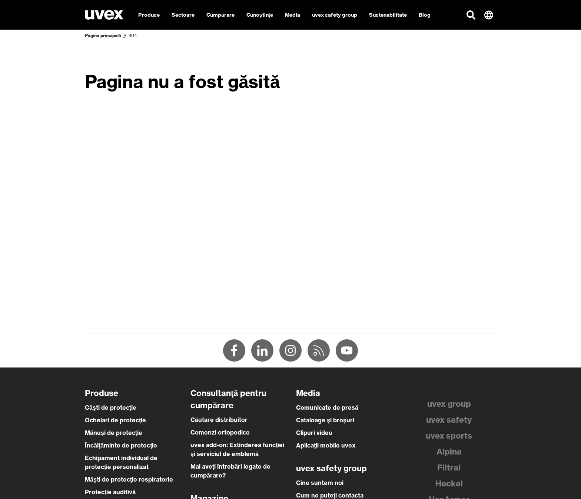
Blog (425, 14)
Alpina (449, 451)
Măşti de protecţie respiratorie (129, 479)
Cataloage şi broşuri (325, 420)
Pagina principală (103, 35)
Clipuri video (314, 432)
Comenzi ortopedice (220, 432)
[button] (471, 14)
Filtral (449, 467)
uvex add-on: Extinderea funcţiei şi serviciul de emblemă (237, 449)
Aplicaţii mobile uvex (325, 445)
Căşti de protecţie (110, 407)
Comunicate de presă (327, 407)
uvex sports (449, 435)
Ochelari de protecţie (115, 420)
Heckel (449, 483)
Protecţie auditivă (110, 492)
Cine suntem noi (319, 482)
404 (133, 35)
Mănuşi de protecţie (113, 432)
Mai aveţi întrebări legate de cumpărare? (230, 471)
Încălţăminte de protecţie (121, 445)
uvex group (449, 404)
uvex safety (449, 420)
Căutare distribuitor (219, 419)
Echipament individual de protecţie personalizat (121, 462)
